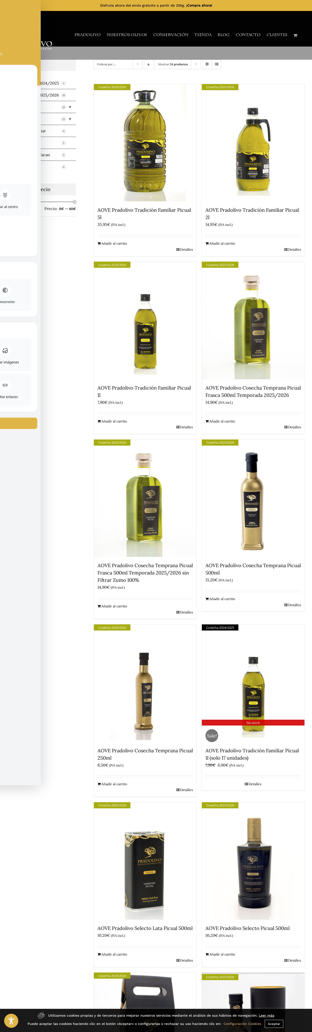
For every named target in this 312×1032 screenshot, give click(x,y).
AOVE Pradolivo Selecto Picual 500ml (247, 928)
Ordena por (106, 64)
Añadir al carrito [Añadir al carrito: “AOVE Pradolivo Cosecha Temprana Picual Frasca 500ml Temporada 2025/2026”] (222, 421)
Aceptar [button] (274, 1024)
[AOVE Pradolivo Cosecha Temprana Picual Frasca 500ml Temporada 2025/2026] (253, 320)
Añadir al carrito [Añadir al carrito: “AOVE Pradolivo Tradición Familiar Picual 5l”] (114, 243)
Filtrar (17, 209)
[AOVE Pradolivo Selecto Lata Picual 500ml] (145, 861)
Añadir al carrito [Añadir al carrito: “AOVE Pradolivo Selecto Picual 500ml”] (222, 954)
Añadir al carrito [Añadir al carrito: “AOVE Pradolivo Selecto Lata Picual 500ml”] (114, 954)
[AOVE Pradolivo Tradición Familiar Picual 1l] (145, 320)
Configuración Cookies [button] (242, 1024)
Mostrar (173, 64)
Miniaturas (39, 142)
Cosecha (44, 107)
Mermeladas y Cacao (39, 154)
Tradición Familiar (39, 131)
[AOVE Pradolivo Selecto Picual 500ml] (253, 861)
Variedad (44, 119)
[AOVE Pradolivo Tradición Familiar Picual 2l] (253, 143)
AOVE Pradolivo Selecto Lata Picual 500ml (145, 928)
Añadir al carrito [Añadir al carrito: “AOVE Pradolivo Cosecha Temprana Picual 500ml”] (222, 599)
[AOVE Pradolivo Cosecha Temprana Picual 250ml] (145, 683)
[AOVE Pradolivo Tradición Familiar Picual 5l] (145, 143)
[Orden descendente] (148, 64)
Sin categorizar (39, 166)
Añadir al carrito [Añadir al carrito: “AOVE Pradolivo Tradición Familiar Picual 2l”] (222, 243)
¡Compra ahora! (199, 5)
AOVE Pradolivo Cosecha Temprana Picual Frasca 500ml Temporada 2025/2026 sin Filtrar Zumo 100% (145, 572)
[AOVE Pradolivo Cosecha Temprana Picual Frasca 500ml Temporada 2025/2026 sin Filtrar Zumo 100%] (145, 498)
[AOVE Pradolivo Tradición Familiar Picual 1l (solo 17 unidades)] (253, 683)
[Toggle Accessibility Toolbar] (11, 1020)
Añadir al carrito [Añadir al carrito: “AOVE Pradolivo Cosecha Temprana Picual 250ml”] (114, 784)
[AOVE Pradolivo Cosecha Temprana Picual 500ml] (253, 498)
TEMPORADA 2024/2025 (39, 83)
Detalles (186, 249)
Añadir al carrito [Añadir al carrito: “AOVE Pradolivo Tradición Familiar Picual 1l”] (114, 421)
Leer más (266, 1015)
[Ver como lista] (217, 64)
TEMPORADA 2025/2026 (39, 95)
